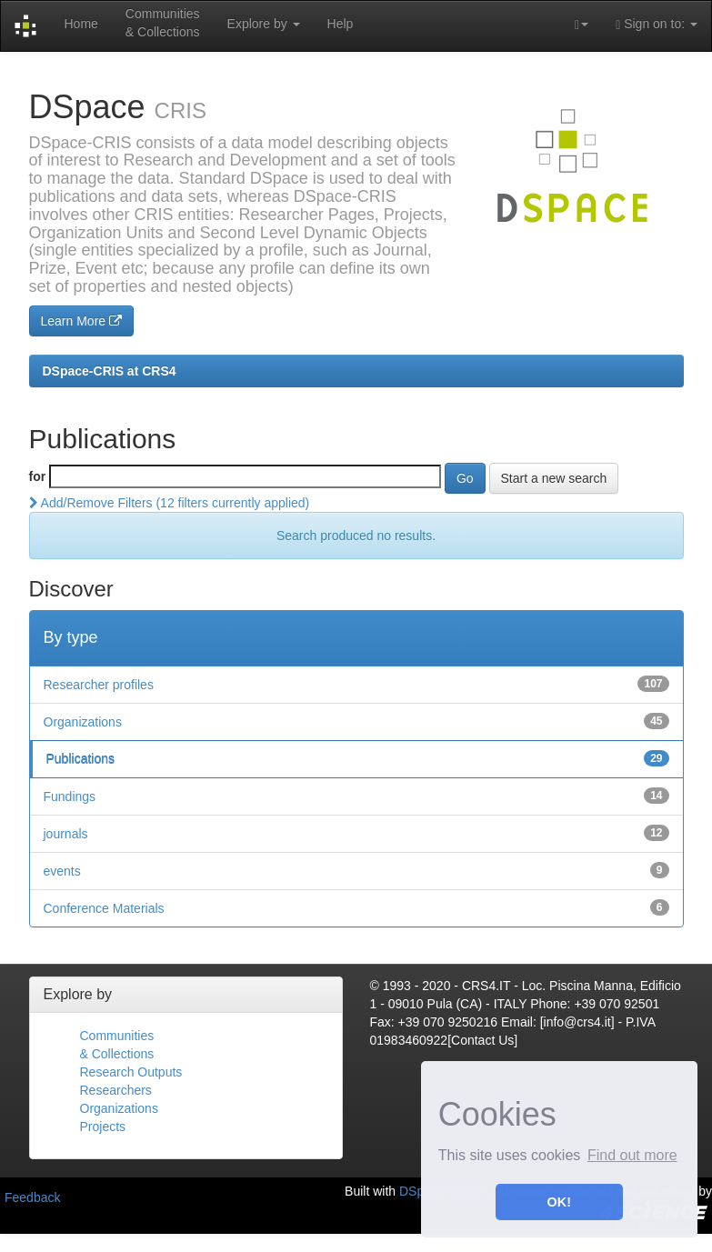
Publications (80, 759)
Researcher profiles (99, 684)
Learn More (81, 321)
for (37, 476)
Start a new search (554, 478)
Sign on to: (656, 24)
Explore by (263, 23)
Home (80, 23)
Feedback (32, 1197)
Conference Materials (104, 908)
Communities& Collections (162, 22)
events (62, 871)
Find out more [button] (632, 1155)
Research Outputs (131, 1072)
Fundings (70, 796)
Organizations (83, 722)
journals (66, 833)
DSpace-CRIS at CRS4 (109, 371)
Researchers (116, 1090)
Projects (103, 1126)
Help (340, 23)
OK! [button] (559, 1202)
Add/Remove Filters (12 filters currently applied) (169, 503)
